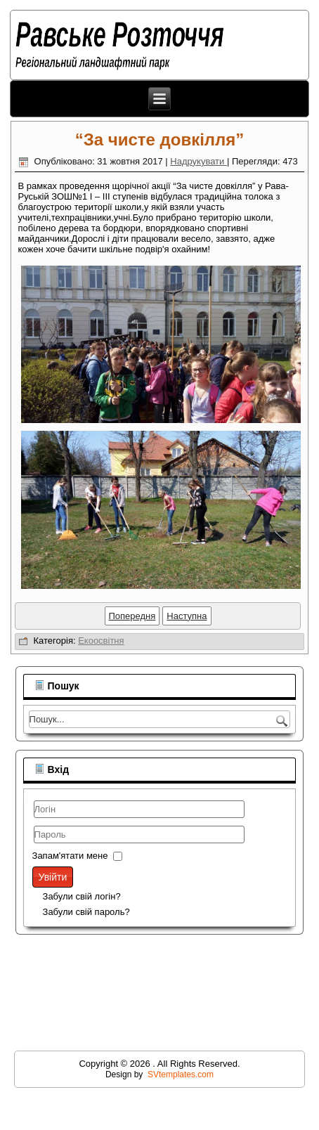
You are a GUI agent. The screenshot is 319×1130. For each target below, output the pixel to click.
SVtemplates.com (181, 1074)
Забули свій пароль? (86, 912)
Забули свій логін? (82, 896)
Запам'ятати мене (70, 855)
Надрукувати (198, 161)
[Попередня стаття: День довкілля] (132, 615)
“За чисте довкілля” (160, 139)
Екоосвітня (101, 640)
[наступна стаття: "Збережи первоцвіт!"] (186, 615)
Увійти (53, 877)
